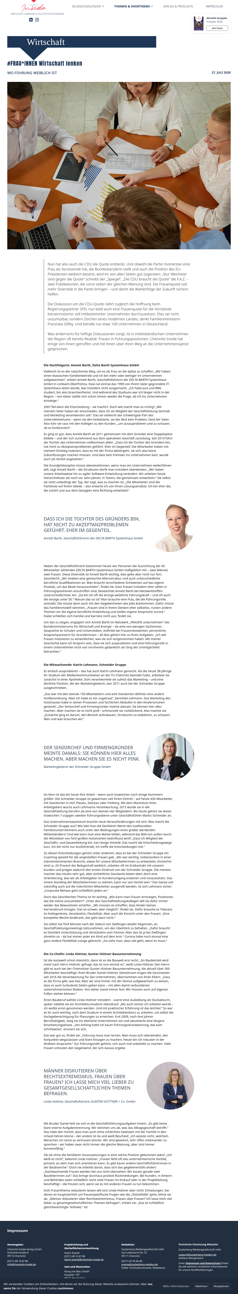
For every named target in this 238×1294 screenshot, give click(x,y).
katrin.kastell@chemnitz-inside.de (84, 1259)
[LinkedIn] (31, 20)
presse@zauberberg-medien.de (139, 1264)
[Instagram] (37, 20)
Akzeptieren (221, 1286)
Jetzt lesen (217, 28)
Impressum (214, 6)
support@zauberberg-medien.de (197, 1254)
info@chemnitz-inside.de (21, 1264)
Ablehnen (201, 1286)
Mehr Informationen (176, 1286)
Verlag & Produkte (178, 6)
